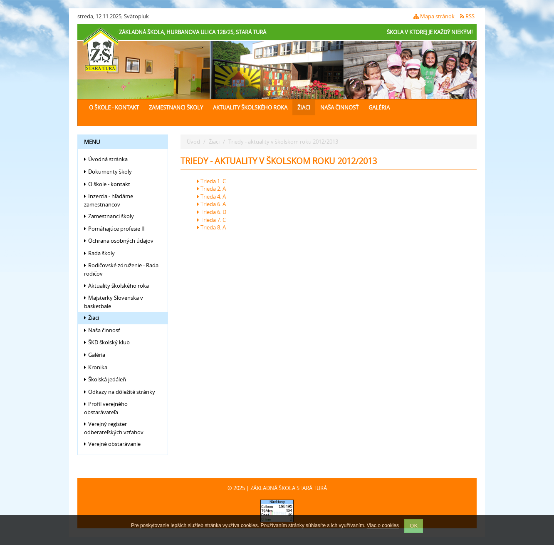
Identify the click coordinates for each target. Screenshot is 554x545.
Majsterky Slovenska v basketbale (113, 302)
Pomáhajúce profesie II (114, 228)
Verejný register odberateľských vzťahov (113, 428)
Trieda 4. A (211, 196)
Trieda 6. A (211, 204)
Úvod (193, 141)
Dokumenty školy (108, 171)
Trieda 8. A (211, 227)
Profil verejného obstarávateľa (106, 408)
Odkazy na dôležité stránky (119, 392)
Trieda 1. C (211, 181)
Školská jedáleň (105, 379)
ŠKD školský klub (107, 342)
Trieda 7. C (211, 220)
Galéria (379, 107)
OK (414, 526)
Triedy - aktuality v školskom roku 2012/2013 (283, 141)
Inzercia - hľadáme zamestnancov (108, 200)
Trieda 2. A (211, 188)
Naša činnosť (339, 107)
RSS (467, 16)
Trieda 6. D (211, 212)
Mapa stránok (434, 16)
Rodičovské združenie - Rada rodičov (121, 269)
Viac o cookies (383, 526)
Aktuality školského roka (250, 107)
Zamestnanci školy (176, 107)
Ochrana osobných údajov (118, 240)
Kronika (95, 367)
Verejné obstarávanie (112, 444)
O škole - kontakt (114, 107)
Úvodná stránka (106, 159)
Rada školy (99, 253)
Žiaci (303, 107)
